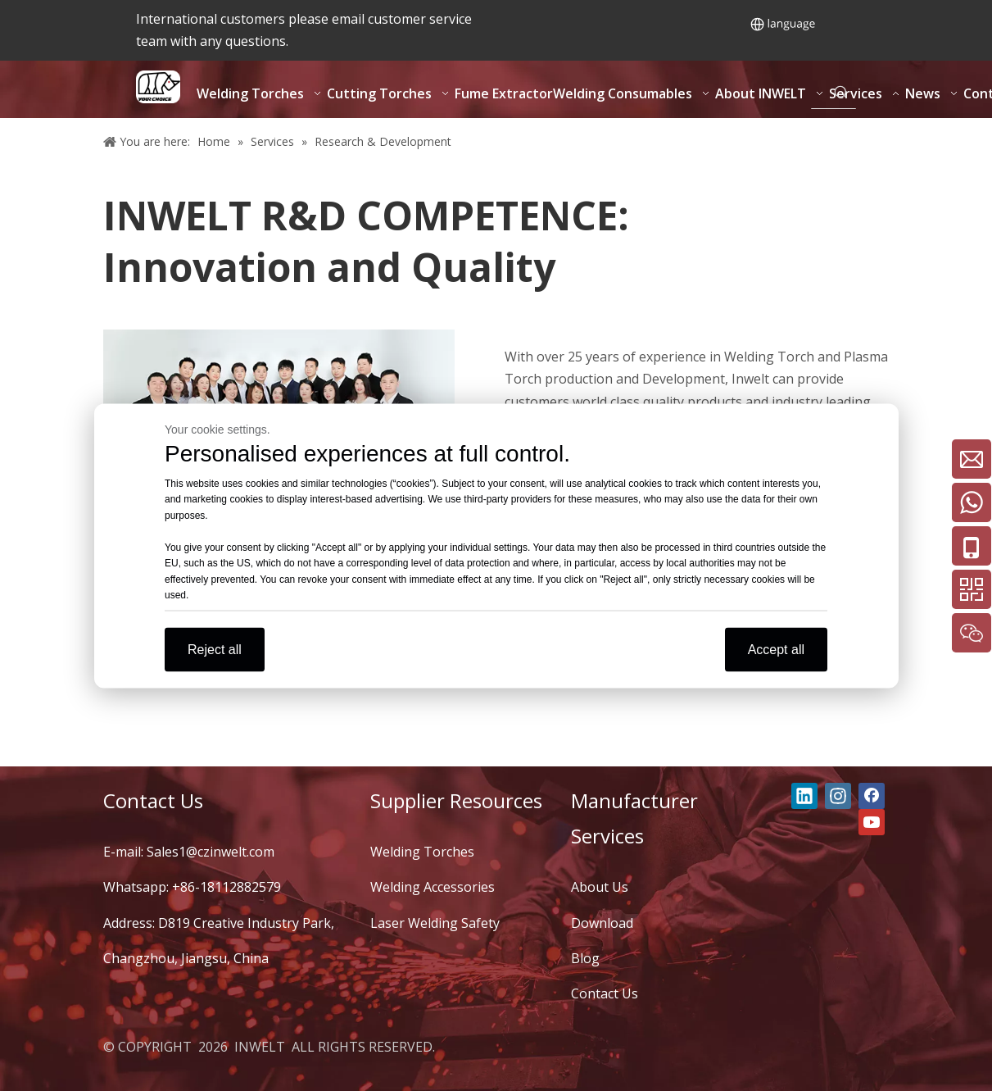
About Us (599, 887)
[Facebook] (871, 796)
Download (602, 923)
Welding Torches (422, 852)
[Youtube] (871, 822)
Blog (585, 958)
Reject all (215, 649)
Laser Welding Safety (435, 923)
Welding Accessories (432, 887)
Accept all (776, 649)
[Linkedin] (804, 796)
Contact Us (604, 993)
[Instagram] (838, 796)
